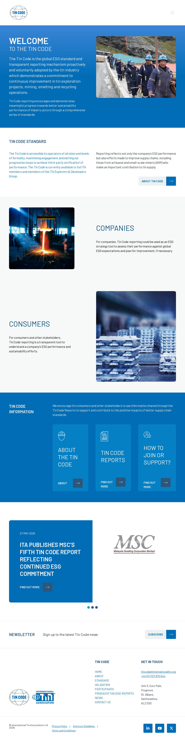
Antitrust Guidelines (84, 726)
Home (98, 671)
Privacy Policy (60, 726)
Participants (104, 689)
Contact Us (103, 702)
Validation (102, 684)
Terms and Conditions (64, 730)
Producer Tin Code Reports (114, 693)
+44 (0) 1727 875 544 (153, 676)
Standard (102, 680)
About (99, 676)
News (99, 697)
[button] (88, 607)
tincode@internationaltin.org (158, 671)
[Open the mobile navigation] (172, 12)
